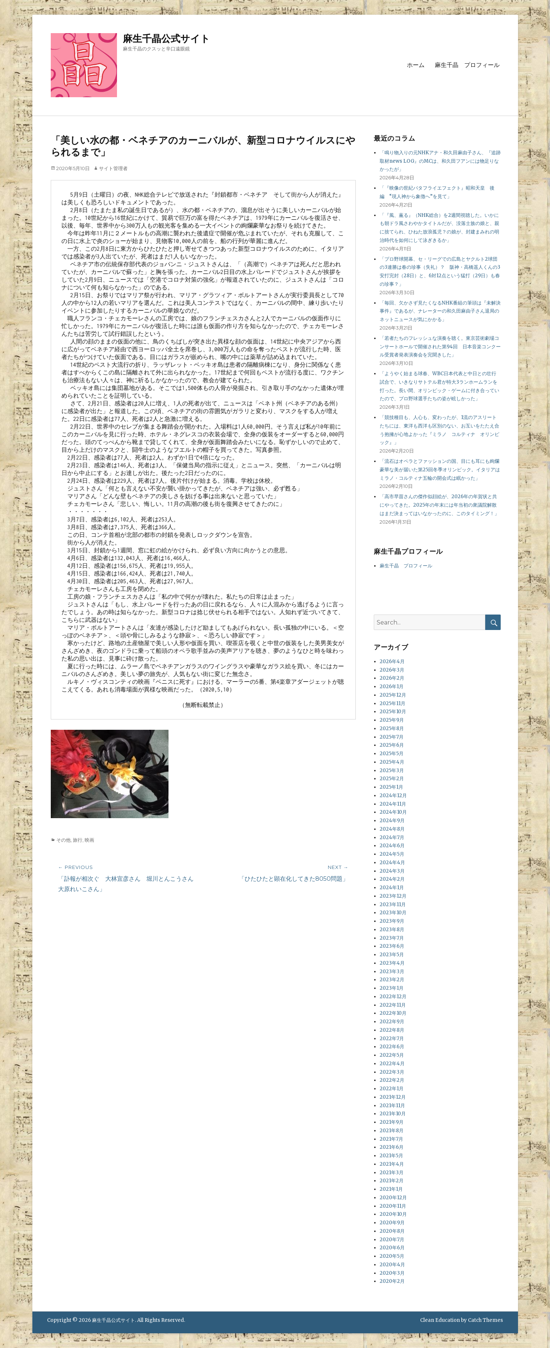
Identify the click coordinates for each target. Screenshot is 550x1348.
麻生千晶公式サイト (166, 39)
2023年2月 (392, 979)
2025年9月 (392, 720)
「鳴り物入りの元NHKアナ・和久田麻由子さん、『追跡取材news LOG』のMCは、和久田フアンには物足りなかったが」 (440, 161)
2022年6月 (392, 1046)
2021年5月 (391, 1155)
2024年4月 (392, 862)
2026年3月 (392, 670)
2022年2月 (392, 1080)
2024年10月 (393, 812)
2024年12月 (393, 795)
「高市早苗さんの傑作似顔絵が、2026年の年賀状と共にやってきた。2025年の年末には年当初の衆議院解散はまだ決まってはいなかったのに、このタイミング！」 (439, 505)
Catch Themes (485, 1320)
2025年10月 (393, 711)
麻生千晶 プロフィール (467, 64)
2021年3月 (392, 1172)
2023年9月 (392, 921)
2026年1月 (392, 686)
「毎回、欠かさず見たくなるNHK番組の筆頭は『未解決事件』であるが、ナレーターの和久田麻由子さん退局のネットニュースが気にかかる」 (440, 311)
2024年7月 (392, 837)
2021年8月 (392, 1130)
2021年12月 (393, 1097)
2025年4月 (392, 762)
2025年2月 (392, 778)
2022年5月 (392, 1055)
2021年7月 (391, 1139)
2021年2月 (392, 1181)
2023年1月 (392, 988)
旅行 (77, 840)
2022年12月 (393, 996)
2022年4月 (392, 1063)
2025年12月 (393, 695)
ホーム (416, 64)
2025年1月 (391, 787)
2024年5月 (392, 854)
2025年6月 (392, 745)
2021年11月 (392, 1105)
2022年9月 (392, 1021)
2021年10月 (393, 1114)
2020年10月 (393, 1214)
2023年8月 (392, 929)
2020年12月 (393, 1197)
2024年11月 (393, 804)
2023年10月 (393, 912)
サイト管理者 (113, 168)
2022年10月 (393, 1013)
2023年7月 (392, 938)
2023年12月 (393, 896)
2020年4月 (392, 1264)
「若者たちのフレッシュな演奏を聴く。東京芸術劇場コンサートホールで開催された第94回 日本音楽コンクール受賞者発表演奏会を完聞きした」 (440, 346)
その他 (63, 840)
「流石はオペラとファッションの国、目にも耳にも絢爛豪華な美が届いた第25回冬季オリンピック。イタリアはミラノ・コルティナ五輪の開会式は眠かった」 (440, 469)
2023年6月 (392, 946)
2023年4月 (392, 963)
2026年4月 (392, 661)
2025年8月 (392, 728)
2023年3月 (392, 971)
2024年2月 (392, 879)
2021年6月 (392, 1147)
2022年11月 (393, 1005)
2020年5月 (392, 1256)
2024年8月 (392, 829)
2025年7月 (392, 737)
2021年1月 (391, 1189)
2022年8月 (392, 1030)
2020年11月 (393, 1206)
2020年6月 (392, 1248)
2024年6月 (392, 845)
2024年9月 (392, 820)
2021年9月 (392, 1122)
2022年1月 (392, 1088)
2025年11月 (392, 703)
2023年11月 (393, 904)
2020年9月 (392, 1222)
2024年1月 (392, 887)
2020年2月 (392, 1281)
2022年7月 (392, 1038)
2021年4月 (392, 1164)
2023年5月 (392, 954)
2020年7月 (392, 1239)
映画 (89, 840)
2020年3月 (392, 1273)
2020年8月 (392, 1231)
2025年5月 (392, 753)
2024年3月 (392, 871)
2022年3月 (392, 1072)
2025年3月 (392, 770)
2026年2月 (392, 678)
